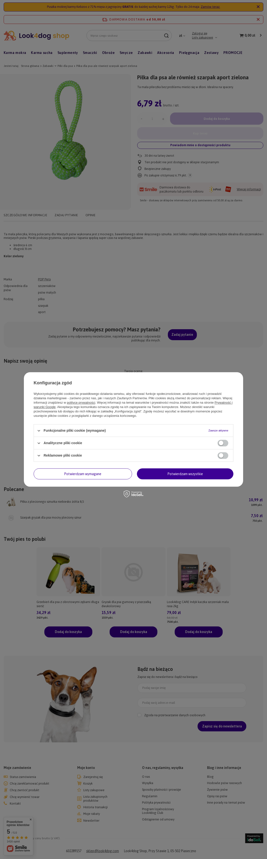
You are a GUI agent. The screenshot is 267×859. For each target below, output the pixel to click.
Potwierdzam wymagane (82, 474)
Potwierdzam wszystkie (185, 474)
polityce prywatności (81, 402)
